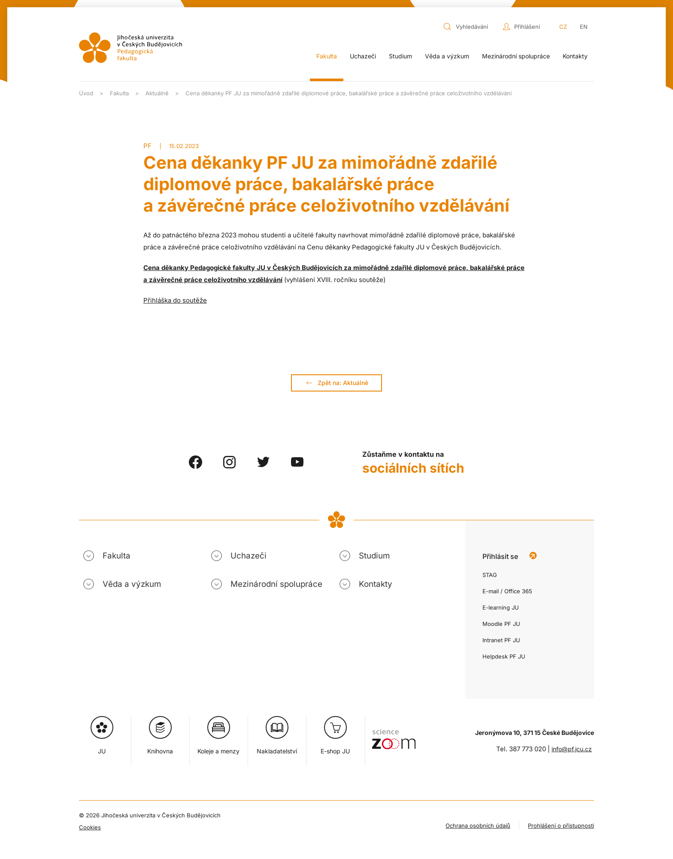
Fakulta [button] (326, 56)
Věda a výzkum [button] (447, 56)
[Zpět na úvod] (130, 48)
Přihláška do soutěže (175, 300)
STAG (489, 574)
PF (147, 146)
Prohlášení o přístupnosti (561, 825)
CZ (563, 26)
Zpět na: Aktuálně (336, 383)
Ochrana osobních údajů (478, 825)
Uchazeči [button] (363, 56)
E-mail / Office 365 (507, 591)
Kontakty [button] (375, 584)
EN (584, 26)
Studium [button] (400, 56)
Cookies (90, 827)
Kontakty (575, 56)
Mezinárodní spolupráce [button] (516, 56)
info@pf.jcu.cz (572, 749)
